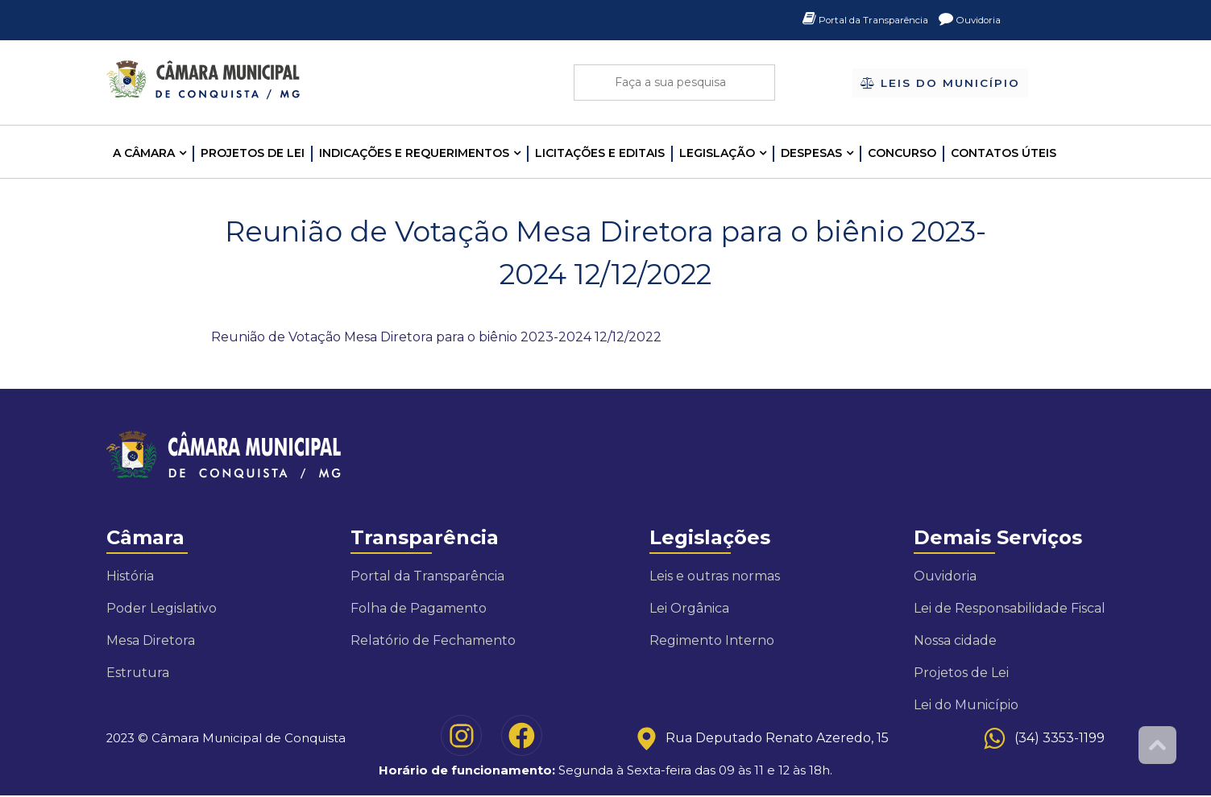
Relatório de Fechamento (433, 640)
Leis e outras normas (714, 576)
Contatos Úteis (1003, 153)
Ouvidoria (965, 20)
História (130, 576)
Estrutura (137, 672)
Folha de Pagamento (418, 608)
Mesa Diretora (150, 640)
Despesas (811, 153)
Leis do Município (940, 83)
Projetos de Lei (253, 153)
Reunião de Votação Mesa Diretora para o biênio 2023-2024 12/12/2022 (436, 337)
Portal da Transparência (846, 20)
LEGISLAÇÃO (717, 153)
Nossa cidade (955, 640)
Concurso (902, 153)
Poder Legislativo (161, 608)
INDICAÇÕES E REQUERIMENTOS (414, 153)
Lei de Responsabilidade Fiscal (1009, 608)
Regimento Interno (711, 640)
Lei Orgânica (689, 608)
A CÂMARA (144, 153)
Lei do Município (966, 704)
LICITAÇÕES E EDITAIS (600, 153)
